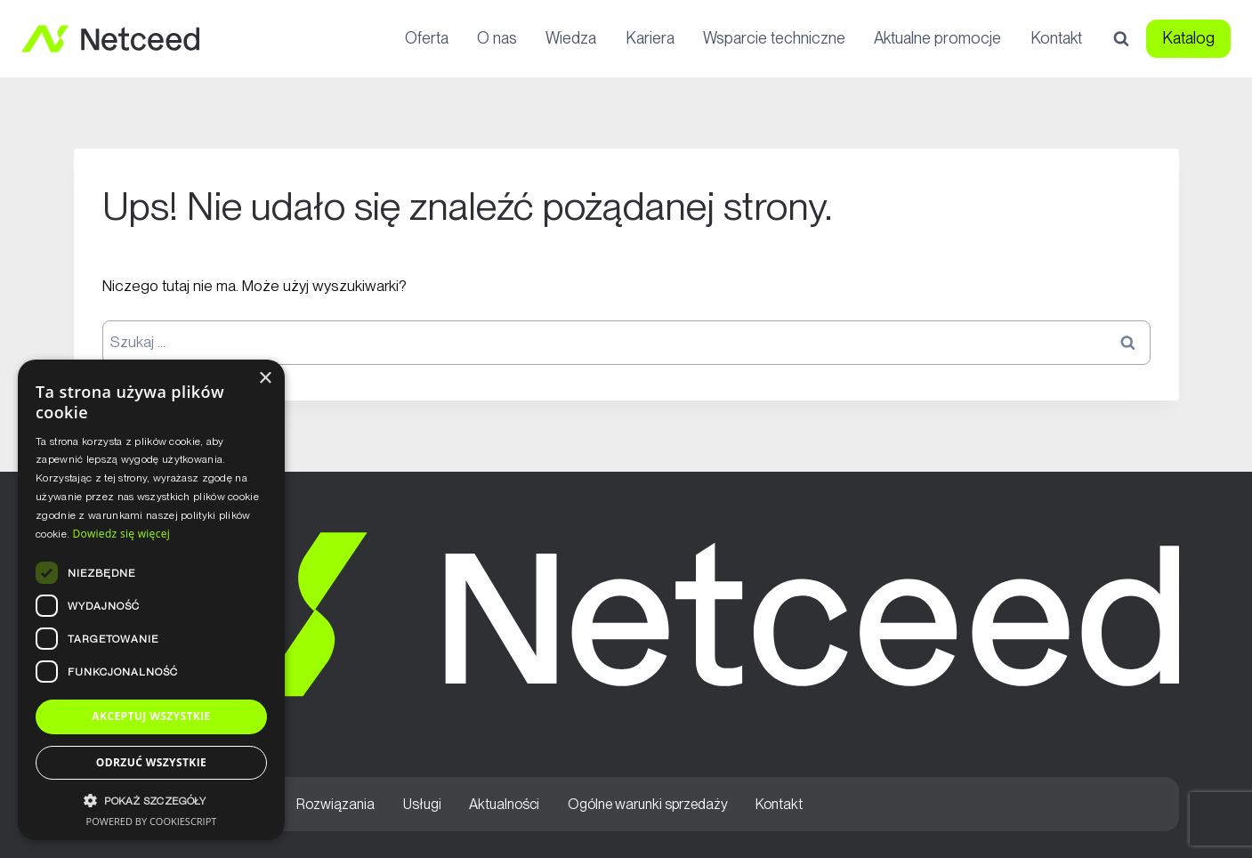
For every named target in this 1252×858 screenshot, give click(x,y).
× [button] (264, 378)
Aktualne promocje (937, 37)
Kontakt (1056, 37)
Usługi (422, 804)
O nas (497, 37)
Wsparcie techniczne (774, 37)
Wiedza (570, 37)
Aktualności (504, 804)
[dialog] (151, 600)
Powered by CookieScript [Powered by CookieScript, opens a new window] (151, 821)
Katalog (1188, 37)
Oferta (426, 37)
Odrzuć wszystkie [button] (151, 762)
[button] (151, 800)
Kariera (650, 37)
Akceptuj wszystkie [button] (151, 716)
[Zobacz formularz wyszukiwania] (1121, 39)
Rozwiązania (335, 804)
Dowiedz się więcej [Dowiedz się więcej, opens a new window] (121, 533)
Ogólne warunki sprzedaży (648, 804)
